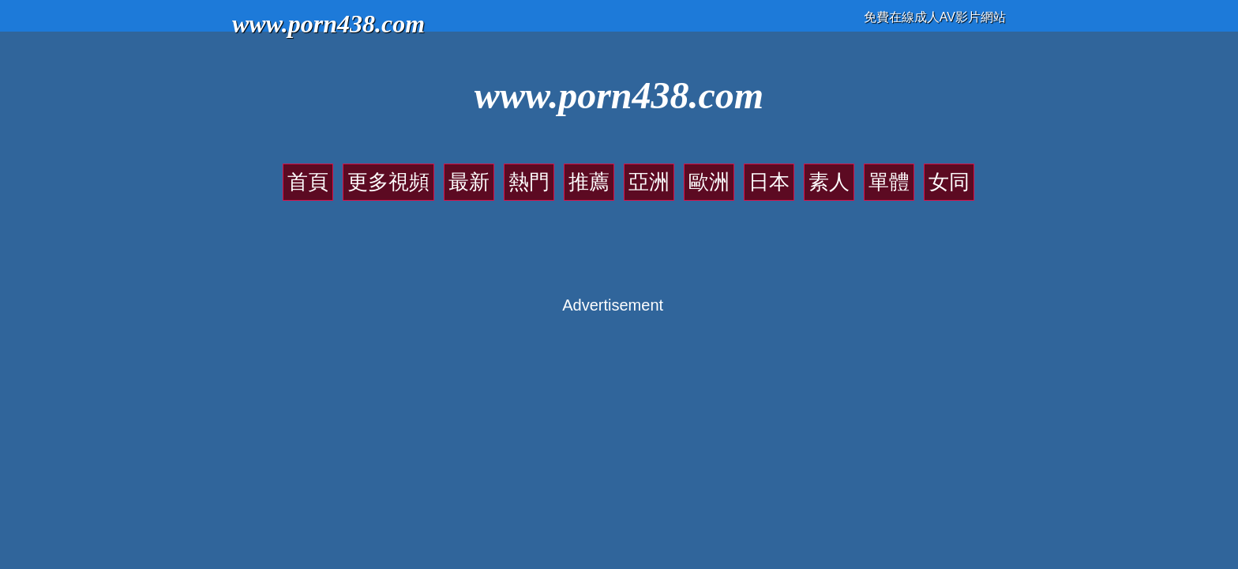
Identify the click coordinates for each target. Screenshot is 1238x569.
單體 (808, 174)
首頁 (410, 174)
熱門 (557, 174)
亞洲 (641, 174)
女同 (850, 174)
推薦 (599, 174)
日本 (725, 174)
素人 (767, 174)
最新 (516, 174)
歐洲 (683, 174)
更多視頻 (463, 174)
